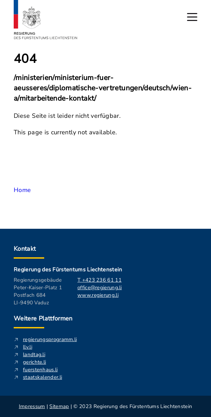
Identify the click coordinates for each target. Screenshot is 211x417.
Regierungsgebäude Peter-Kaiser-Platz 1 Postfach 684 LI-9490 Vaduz (38, 291)
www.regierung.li (98, 295)
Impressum (32, 406)
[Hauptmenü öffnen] (192, 17)
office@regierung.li (99, 287)
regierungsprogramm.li (50, 339)
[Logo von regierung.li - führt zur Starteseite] (45, 19)
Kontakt (25, 249)
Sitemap (59, 406)
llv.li (27, 346)
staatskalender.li (42, 377)
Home (22, 190)
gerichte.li (34, 362)
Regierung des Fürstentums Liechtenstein (68, 269)
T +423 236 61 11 (99, 280)
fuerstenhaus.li (40, 369)
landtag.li (34, 354)
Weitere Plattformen (43, 318)
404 (25, 59)
